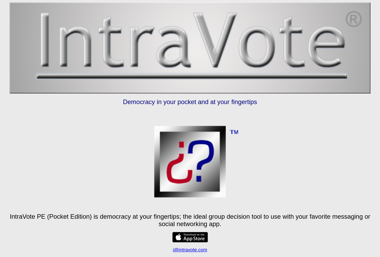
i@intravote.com (190, 250)
